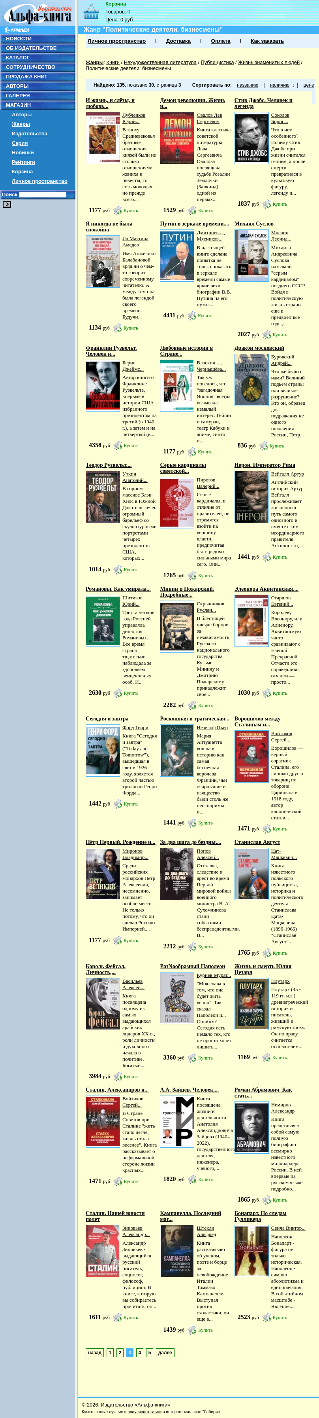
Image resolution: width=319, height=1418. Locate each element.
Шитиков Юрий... (132, 601)
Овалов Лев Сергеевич (209, 118)
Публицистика (217, 62)
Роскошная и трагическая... (194, 719)
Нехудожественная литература (160, 62)
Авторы (22, 115)
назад (94, 1352)
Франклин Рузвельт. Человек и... (111, 351)
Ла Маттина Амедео (135, 241)
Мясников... (209, 239)
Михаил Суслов (254, 224)
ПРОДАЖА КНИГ (26, 77)
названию (247, 85)
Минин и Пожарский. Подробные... (187, 592)
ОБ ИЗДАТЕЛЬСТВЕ (31, 48)
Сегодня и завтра (107, 719)
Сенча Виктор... (288, 1228)
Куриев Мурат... (214, 975)
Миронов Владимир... (135, 854)
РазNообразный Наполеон (192, 966)
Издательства (29, 133)
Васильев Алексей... (133, 984)
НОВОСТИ (19, 39)
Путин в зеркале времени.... (194, 224)
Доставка (178, 41)
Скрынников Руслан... (210, 607)
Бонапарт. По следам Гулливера (261, 1216)
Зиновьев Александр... (136, 1231)
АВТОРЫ (17, 86)
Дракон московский (259, 348)
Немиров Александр (283, 1107)
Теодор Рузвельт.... (108, 465)
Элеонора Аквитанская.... (266, 589)
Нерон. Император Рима (265, 465)
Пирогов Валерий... (208, 483)
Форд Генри (135, 727)
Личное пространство (40, 181)
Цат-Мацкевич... (284, 854)
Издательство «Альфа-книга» (135, 1405)
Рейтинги (23, 162)
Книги (113, 62)
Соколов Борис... (280, 118)
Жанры (21, 124)
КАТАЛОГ (18, 58)
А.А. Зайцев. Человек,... (189, 1090)
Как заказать (267, 41)
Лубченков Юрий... (134, 118)
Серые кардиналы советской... (183, 468)
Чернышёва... (211, 369)
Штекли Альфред (206, 1231)
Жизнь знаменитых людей (269, 62)
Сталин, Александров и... (117, 1090)
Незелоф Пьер (212, 727)
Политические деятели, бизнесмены (128, 68)
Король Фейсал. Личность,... (106, 969)
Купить (131, 210)
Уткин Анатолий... (135, 477)
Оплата (220, 41)
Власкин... (208, 363)
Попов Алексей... (208, 854)
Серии (20, 143)
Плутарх (280, 981)
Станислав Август (257, 842)
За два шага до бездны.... (190, 842)
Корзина (22, 171)
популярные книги (144, 1412)
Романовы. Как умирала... (118, 589)
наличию (279, 85)
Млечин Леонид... (281, 235)
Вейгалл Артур (287, 474)
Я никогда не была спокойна (109, 227)
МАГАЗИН (18, 105)
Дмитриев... (210, 232)
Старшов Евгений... (282, 601)
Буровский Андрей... (283, 360)
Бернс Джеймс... (133, 366)
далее (165, 1352)
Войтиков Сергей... (281, 736)
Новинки (23, 152)
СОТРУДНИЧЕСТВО (30, 67)
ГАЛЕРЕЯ (18, 96)
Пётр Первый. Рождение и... (121, 842)
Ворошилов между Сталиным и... (258, 722)
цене (309, 85)
